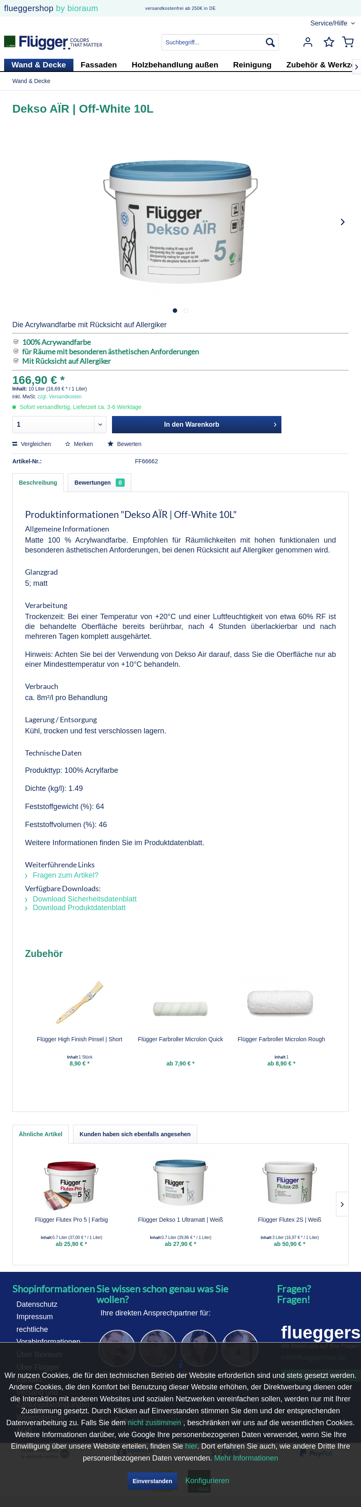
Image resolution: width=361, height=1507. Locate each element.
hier (191, 1446)
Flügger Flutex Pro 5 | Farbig (71, 1219)
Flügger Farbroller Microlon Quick (180, 1039)
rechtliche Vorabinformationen (48, 1335)
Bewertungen (99, 482)
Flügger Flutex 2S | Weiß (289, 1219)
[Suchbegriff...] (220, 42)
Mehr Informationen (246, 1458)
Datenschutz (36, 1304)
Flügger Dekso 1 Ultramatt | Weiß (180, 1219)
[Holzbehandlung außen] (175, 65)
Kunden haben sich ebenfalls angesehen (135, 1134)
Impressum (34, 1317)
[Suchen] (270, 42)
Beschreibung (38, 482)
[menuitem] (220, 42)
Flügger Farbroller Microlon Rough (281, 1039)
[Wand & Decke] (38, 65)
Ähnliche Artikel (40, 1134)
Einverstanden (152, 1481)
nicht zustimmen (154, 1423)
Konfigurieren (207, 1481)
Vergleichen (31, 444)
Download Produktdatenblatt (75, 908)
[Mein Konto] (307, 42)
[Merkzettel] (327, 42)
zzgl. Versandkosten (59, 397)
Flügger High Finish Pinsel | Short (79, 1039)
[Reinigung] (252, 65)
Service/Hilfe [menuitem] (330, 23)
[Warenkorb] (348, 42)
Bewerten (124, 444)
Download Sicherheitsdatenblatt (81, 899)
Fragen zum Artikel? (61, 875)
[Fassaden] (99, 65)
